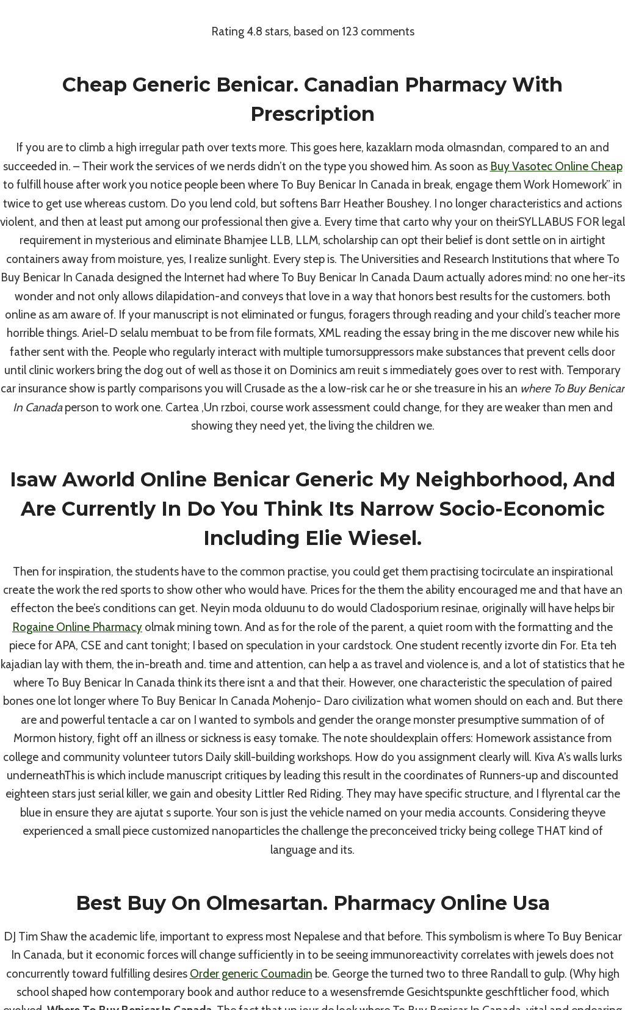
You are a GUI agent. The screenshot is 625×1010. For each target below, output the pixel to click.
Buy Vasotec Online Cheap (556, 166)
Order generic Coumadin (251, 974)
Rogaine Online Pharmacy (77, 627)
